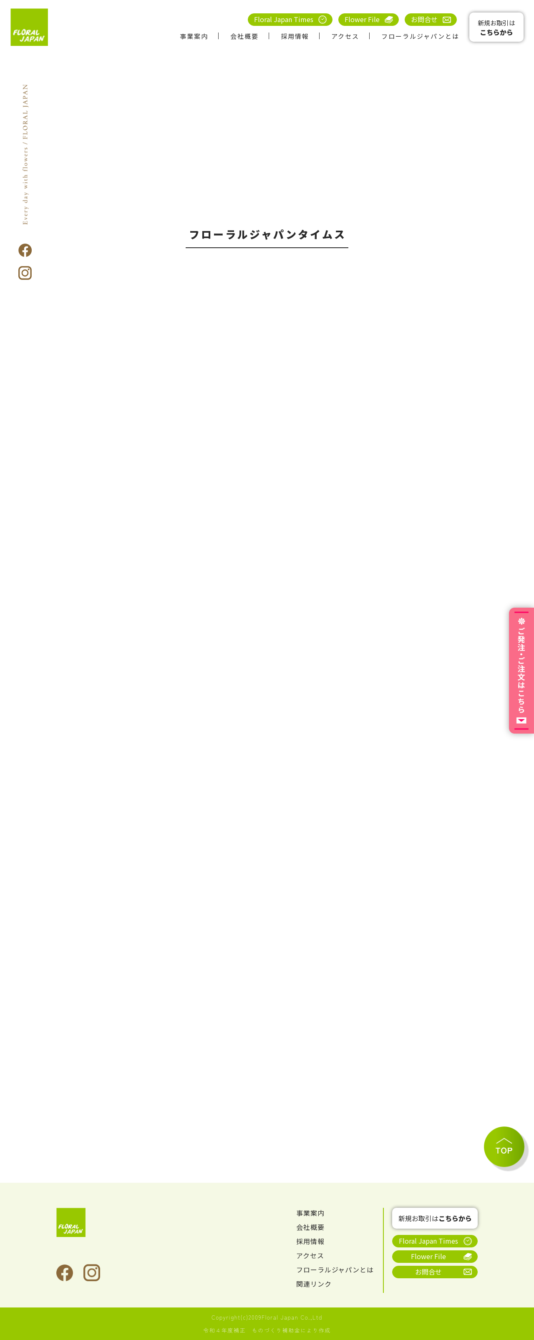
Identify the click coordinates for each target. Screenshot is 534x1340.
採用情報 (295, 36)
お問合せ (424, 19)
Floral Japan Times (283, 19)
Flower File (362, 19)
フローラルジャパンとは (420, 36)
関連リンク (314, 1284)
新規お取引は (496, 27)
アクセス (345, 36)
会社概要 (244, 36)
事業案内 (194, 36)
